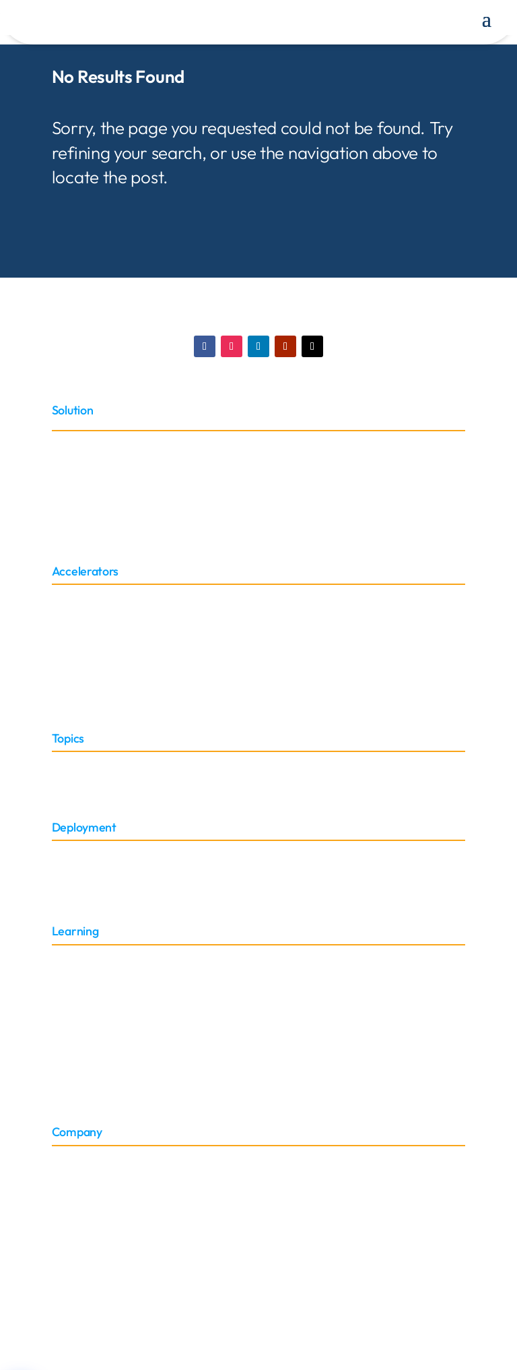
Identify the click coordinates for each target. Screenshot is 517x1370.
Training (71, 956)
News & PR (76, 1205)
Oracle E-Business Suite (105, 476)
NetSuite (71, 507)
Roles (64, 780)
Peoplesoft (75, 524)
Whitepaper (78, 1004)
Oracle (66, 443)
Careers (69, 1221)
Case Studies (81, 1036)
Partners (71, 1172)
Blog (61, 989)
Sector (66, 763)
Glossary (71, 972)
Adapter (70, 598)
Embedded (76, 884)
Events (66, 1189)
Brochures (75, 1053)
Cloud (65, 852)
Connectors (77, 614)
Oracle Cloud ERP (91, 460)
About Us (72, 1157)
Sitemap (70, 1084)
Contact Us (76, 1237)
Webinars (73, 1020)
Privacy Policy (356, 1289)
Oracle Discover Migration (110, 491)
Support (70, 1069)
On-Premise (78, 868)
